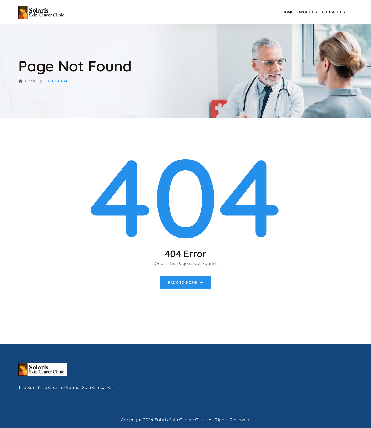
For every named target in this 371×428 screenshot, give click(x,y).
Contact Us (333, 12)
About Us (307, 12)
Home (287, 12)
